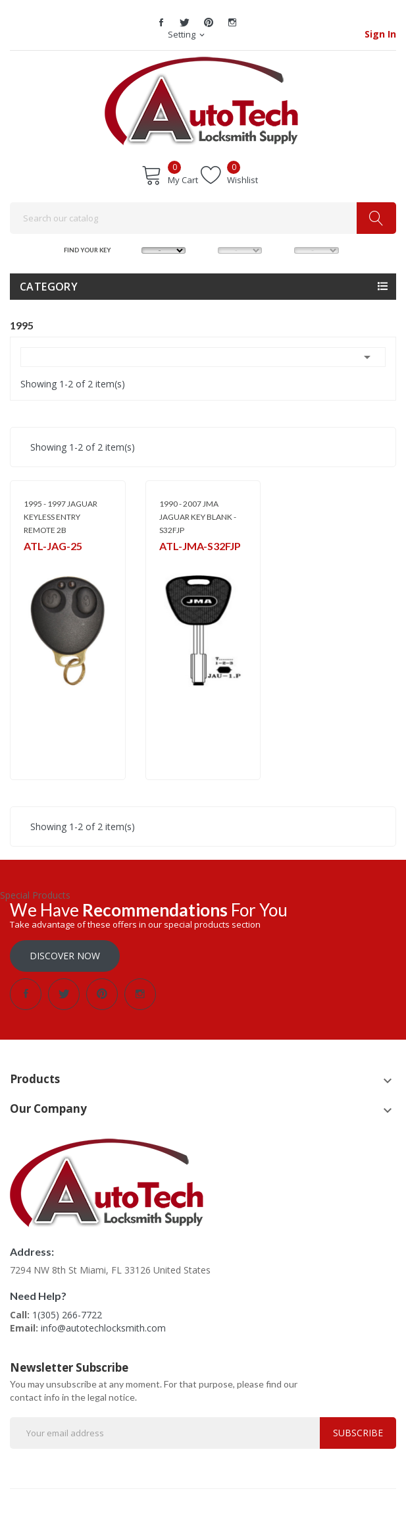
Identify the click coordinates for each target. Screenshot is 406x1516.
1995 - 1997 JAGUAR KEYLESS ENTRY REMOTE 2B (60, 517)
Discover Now (65, 955)
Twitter (185, 22)
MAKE (131, 249)
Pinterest (208, 22)
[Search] (203, 218)
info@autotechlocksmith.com (103, 1328)
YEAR (283, 249)
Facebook (161, 22)
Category (49, 286)
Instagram (232, 22)
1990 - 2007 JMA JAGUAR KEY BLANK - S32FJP (197, 517)
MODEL (207, 249)
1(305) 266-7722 (67, 1314)
